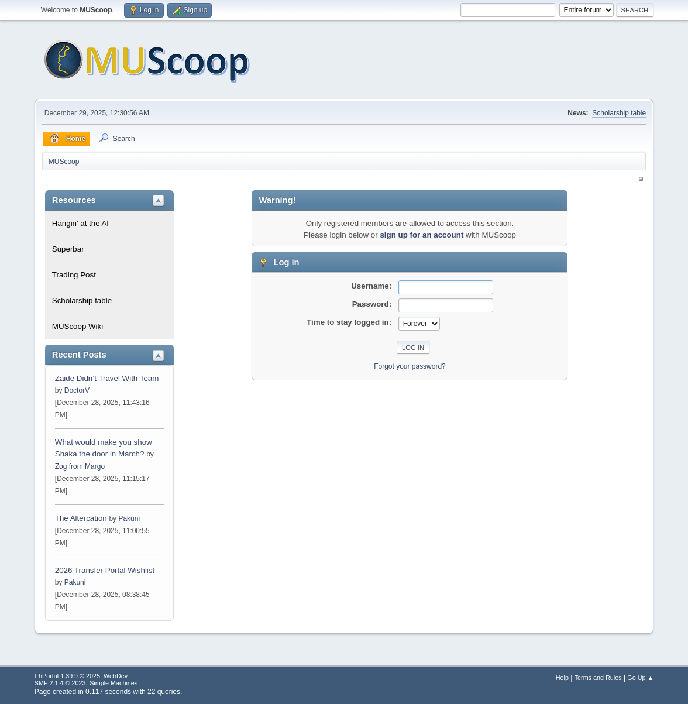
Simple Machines (113, 682)
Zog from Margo (80, 466)
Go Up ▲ (640, 677)
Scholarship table (619, 113)
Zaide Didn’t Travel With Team (107, 378)
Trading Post (74, 274)
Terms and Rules (598, 677)
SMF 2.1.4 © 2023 (60, 682)
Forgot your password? (410, 366)
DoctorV (77, 390)
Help (562, 677)
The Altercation (82, 518)
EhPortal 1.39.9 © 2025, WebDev (81, 675)
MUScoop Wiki (77, 326)
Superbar (68, 249)
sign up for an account (421, 235)
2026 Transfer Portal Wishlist (104, 570)
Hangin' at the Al (80, 223)
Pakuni (129, 518)
